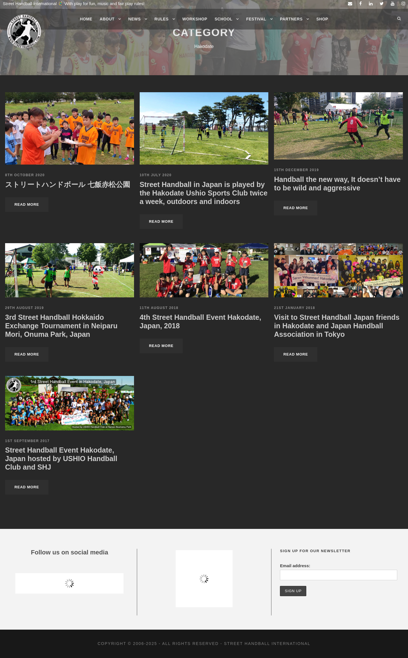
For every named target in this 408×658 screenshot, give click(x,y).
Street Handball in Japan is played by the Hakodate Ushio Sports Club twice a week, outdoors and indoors (203, 192)
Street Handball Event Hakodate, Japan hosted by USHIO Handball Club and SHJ (61, 458)
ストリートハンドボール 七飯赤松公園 (67, 184)
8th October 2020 (25, 175)
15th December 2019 (296, 170)
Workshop (194, 19)
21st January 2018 (294, 308)
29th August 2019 (24, 308)
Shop (322, 19)
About (107, 19)
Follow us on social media (69, 552)
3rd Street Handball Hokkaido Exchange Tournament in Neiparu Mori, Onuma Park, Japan (61, 325)
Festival (256, 19)
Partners (291, 19)
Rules (161, 19)
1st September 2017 (27, 441)
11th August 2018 (159, 308)
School (224, 19)
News (134, 19)
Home (86, 19)
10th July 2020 (156, 175)
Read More (26, 204)
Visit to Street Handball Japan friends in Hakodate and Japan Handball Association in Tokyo (337, 325)
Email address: (295, 565)
